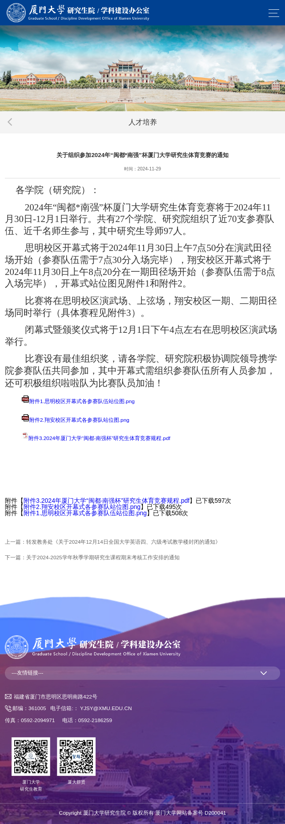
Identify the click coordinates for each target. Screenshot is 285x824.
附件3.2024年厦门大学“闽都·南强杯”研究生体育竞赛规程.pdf (99, 438)
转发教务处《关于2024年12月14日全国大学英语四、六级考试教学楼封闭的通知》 (123, 542)
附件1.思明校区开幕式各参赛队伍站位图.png (82, 401)
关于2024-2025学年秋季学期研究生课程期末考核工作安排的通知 (103, 557)
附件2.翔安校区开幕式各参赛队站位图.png (79, 420)
